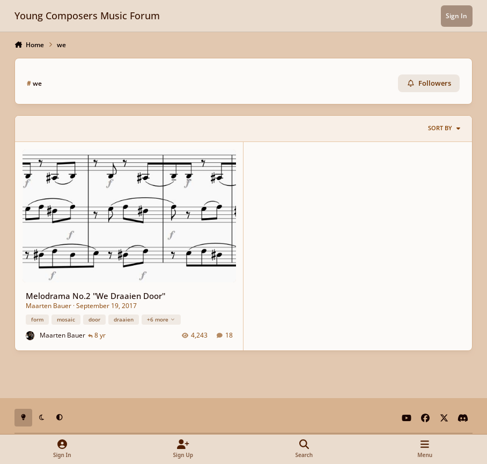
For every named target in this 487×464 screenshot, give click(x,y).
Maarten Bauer (48, 305)
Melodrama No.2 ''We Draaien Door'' (95, 295)
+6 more (161, 319)
